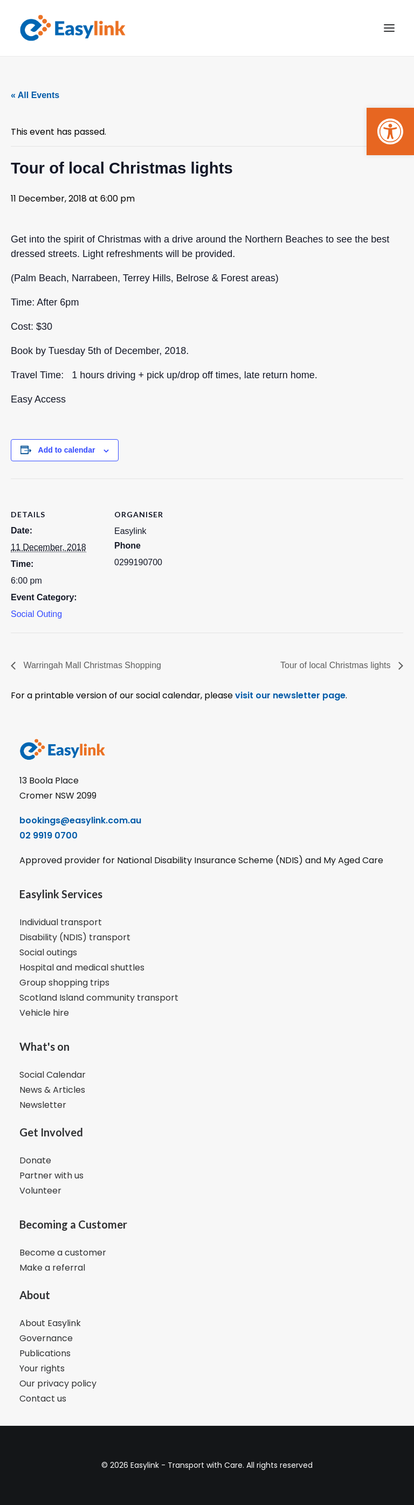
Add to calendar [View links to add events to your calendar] (66, 450)
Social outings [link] (48, 952)
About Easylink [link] (50, 1323)
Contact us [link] (42, 1398)
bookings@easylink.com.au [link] (80, 820)
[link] (390, 131)
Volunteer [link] (40, 1190)
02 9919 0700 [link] (48, 835)
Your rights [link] (42, 1368)
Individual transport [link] (60, 922)
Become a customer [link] (62, 1252)
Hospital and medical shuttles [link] (81, 967)
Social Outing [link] (36, 614)
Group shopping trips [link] (64, 982)
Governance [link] (46, 1338)
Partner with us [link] (51, 1175)
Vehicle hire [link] (44, 1013)
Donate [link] (35, 1160)
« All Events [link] (35, 95)
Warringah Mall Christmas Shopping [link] (91, 665)
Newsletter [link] (42, 1105)
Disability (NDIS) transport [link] (74, 937)
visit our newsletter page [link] (289, 695)
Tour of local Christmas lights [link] (336, 665)
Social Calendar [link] (52, 1075)
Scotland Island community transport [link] (98, 997)
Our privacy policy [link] (57, 1383)
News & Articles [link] (52, 1090)
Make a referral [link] (52, 1267)
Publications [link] (45, 1353)
